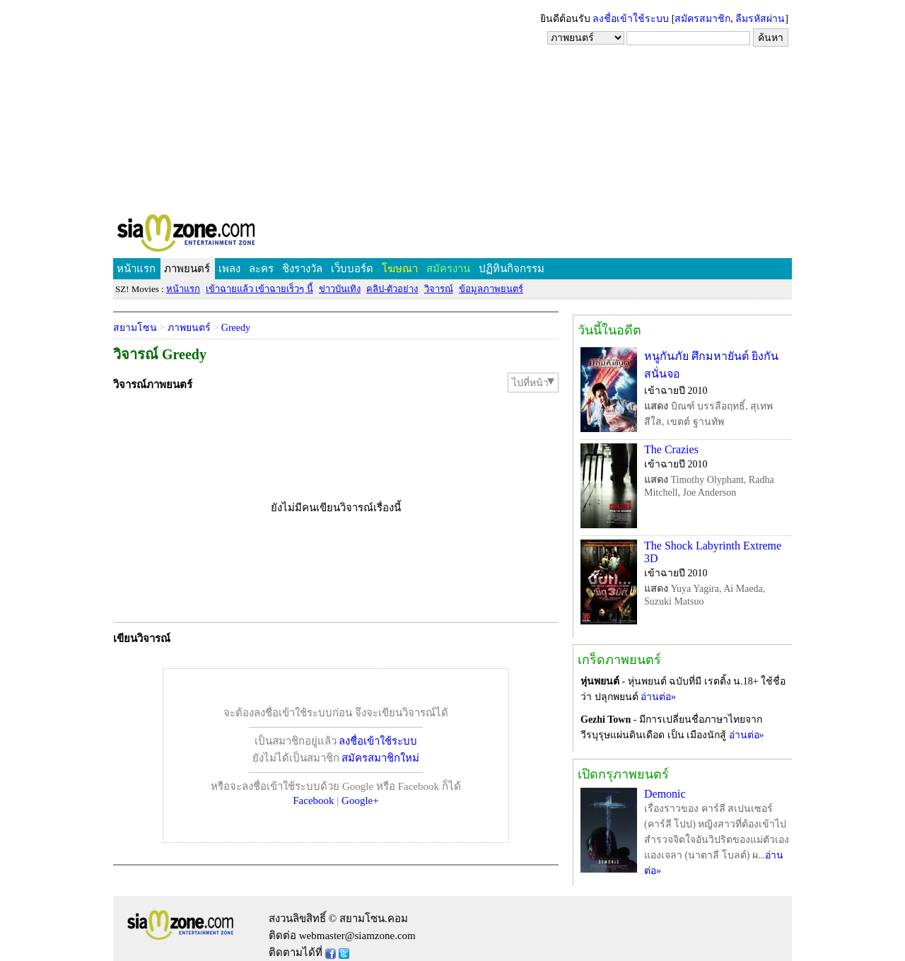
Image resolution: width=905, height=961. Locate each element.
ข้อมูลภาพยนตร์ (491, 289)
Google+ (360, 800)
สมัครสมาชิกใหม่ (380, 758)
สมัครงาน (448, 268)
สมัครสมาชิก (702, 18)
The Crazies (671, 449)
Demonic (665, 794)
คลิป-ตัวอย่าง (392, 289)
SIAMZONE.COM (217, 236)
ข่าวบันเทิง (340, 289)
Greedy (235, 327)
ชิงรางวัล (302, 268)
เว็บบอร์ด (352, 268)
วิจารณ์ (438, 289)
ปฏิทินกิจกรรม (511, 268)
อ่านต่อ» (658, 697)
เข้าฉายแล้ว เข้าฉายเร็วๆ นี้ (259, 289)
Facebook (313, 800)
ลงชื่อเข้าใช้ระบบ (630, 18)
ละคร (261, 268)
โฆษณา (400, 268)
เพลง (229, 268)
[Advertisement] (452, 106)
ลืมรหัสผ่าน (760, 18)
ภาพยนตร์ (187, 268)
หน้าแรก (136, 268)
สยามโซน (135, 327)
